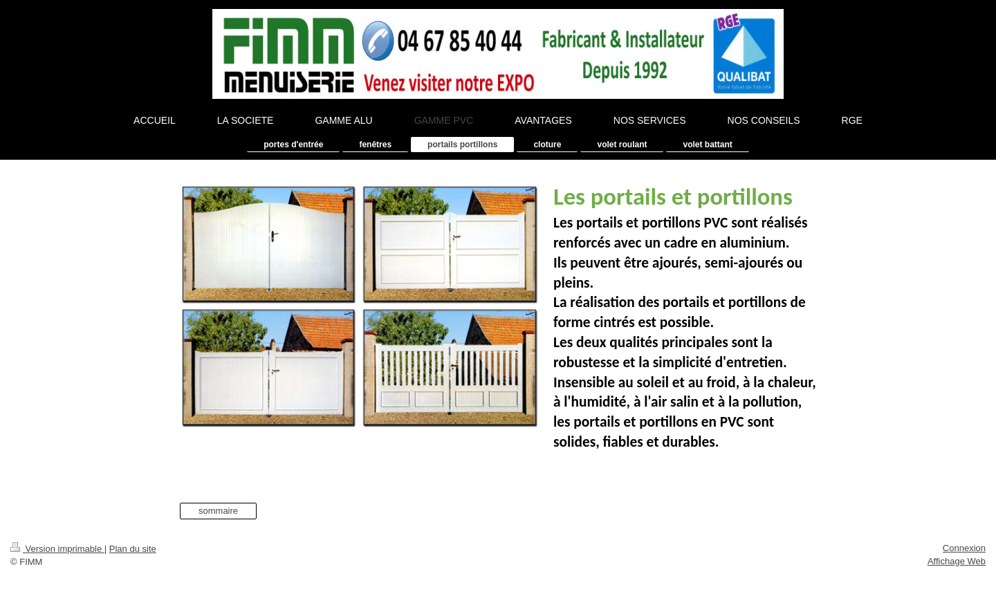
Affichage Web (957, 561)
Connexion (964, 548)
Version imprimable (57, 549)
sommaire (218, 510)
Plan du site (132, 549)
